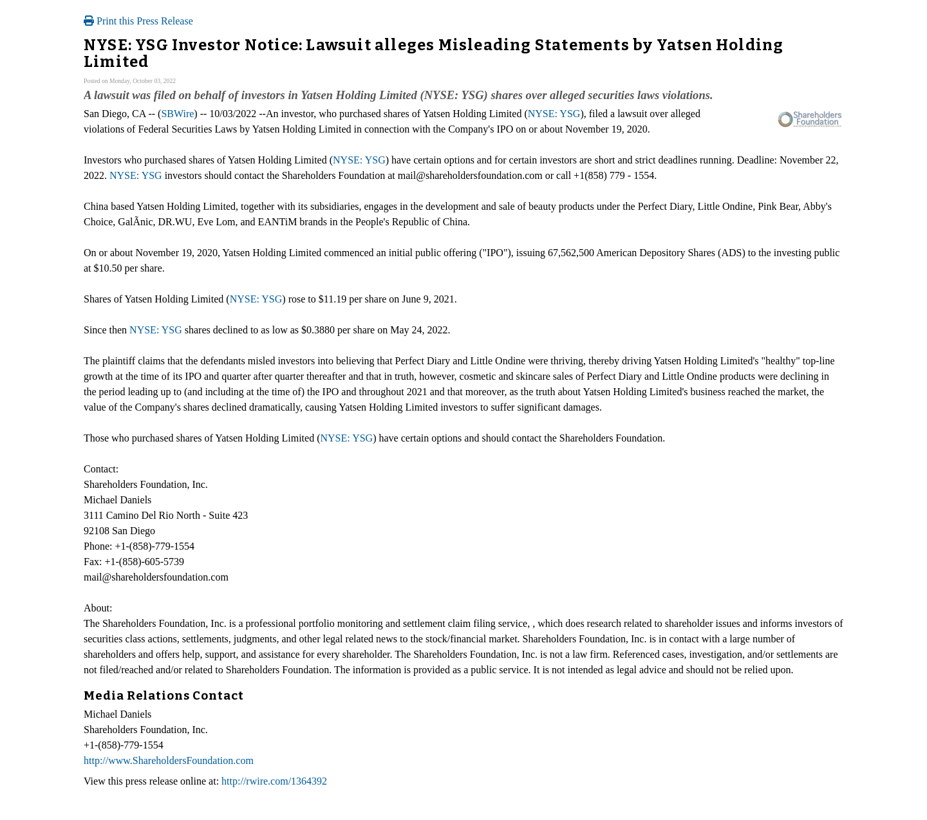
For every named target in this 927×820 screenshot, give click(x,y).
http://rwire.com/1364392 (274, 781)
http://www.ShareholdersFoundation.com (169, 760)
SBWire (177, 113)
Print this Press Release (138, 20)
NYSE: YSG (554, 113)
